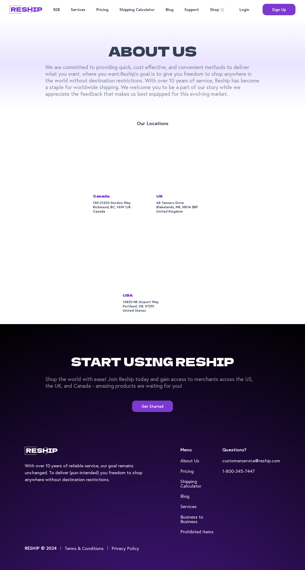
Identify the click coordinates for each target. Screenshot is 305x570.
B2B (56, 9)
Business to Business (191, 519)
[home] (26, 10)
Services (78, 9)
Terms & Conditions (84, 548)
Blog (169, 9)
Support (191, 9)
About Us (189, 460)
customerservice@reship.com (251, 460)
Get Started (152, 406)
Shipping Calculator (137, 9)
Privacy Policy (125, 548)
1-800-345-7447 (238, 471)
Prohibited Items (197, 531)
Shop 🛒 (217, 9)
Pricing (102, 9)
